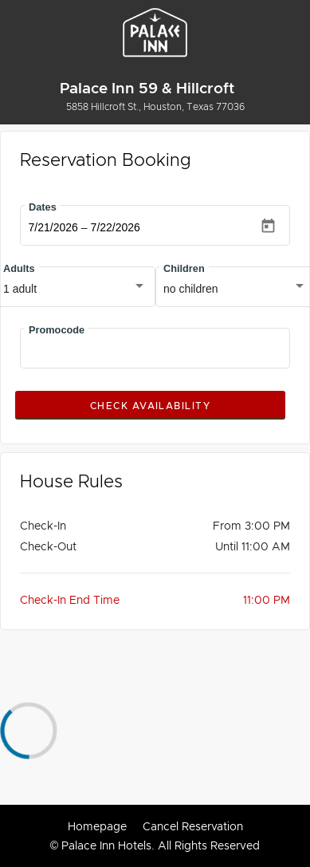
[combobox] (75, 289)
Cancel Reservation (193, 826)
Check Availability (150, 406)
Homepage (97, 826)
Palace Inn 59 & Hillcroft (147, 88)
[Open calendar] (268, 226)
